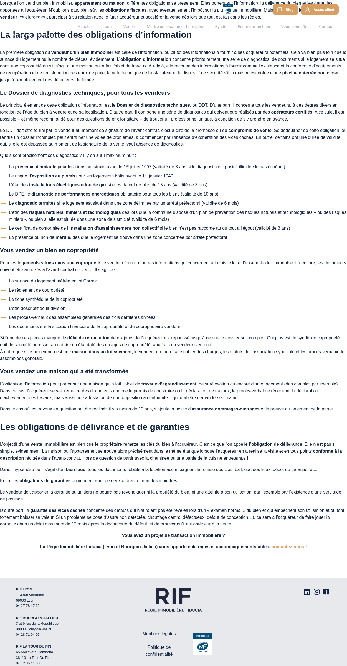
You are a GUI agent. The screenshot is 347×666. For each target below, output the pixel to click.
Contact (327, 26)
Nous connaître (298, 26)
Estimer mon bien (261, 26)
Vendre (146, 26)
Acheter (107, 26)
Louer (127, 26)
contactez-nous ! (289, 546)
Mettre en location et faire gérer (189, 26)
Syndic (231, 26)
